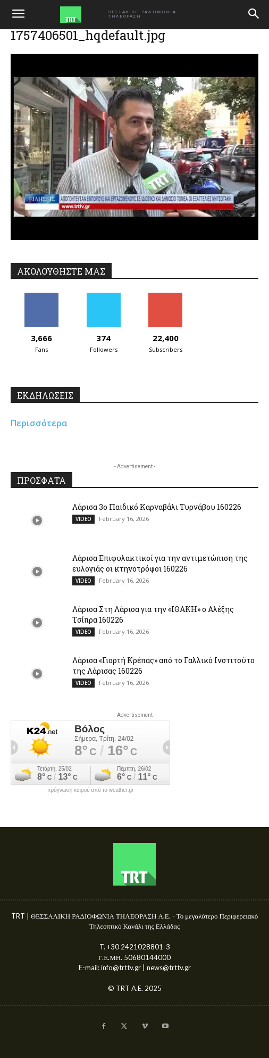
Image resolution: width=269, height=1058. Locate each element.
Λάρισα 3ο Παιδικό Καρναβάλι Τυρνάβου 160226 (156, 507)
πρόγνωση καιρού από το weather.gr (90, 790)
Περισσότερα (39, 423)
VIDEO (83, 519)
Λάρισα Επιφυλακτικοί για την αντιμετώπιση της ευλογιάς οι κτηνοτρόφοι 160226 (160, 563)
